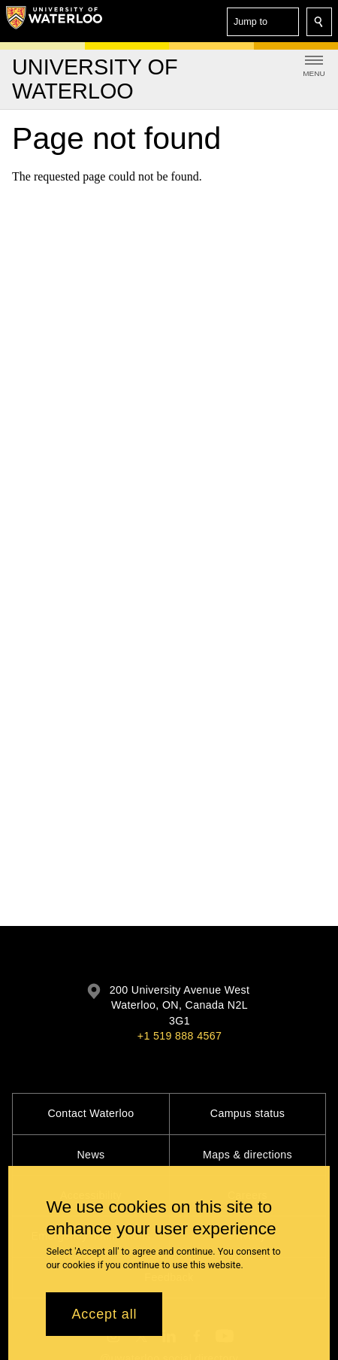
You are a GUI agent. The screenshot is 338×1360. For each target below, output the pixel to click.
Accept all (104, 1321)
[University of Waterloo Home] (54, 21)
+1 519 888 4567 (179, 1036)
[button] (263, 21)
